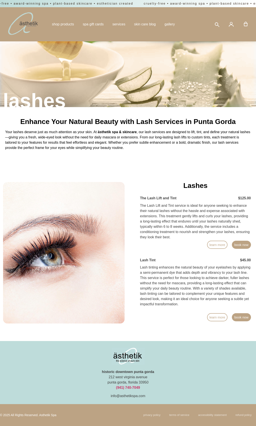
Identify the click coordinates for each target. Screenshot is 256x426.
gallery (170, 24)
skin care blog (145, 24)
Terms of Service (179, 415)
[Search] (217, 24)
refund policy (243, 415)
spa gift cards (93, 24)
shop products (63, 24)
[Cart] (246, 24)
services (118, 24)
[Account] (231, 24)
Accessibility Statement (212, 415)
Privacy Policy (151, 415)
